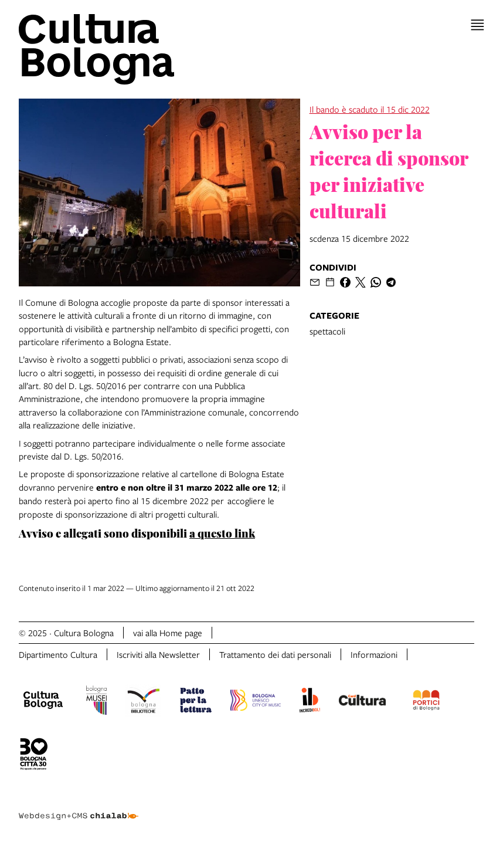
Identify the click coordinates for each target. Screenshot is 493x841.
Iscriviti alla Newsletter (158, 654)
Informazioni (374, 654)
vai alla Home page (167, 633)
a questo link (222, 533)
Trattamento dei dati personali (275, 654)
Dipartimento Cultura (58, 654)
